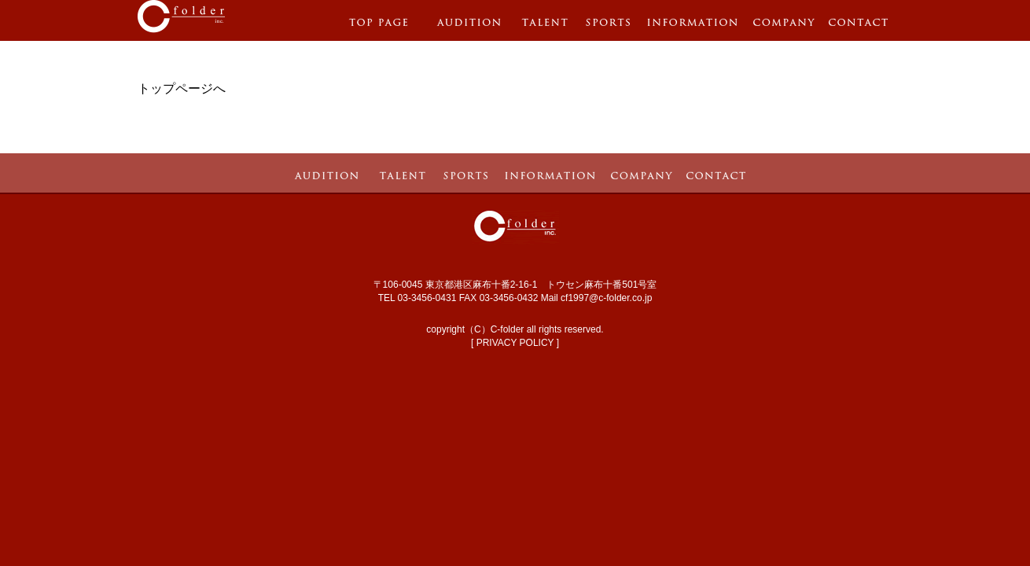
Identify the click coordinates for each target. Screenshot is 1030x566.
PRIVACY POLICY (515, 342)
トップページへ (182, 88)
